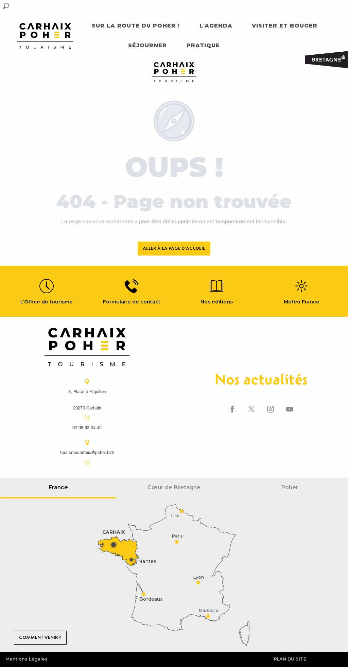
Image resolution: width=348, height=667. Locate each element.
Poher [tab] (289, 487)
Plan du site (290, 659)
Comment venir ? (40, 637)
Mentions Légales (26, 659)
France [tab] (58, 487)
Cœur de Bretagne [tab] (174, 487)
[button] (6, 6)
